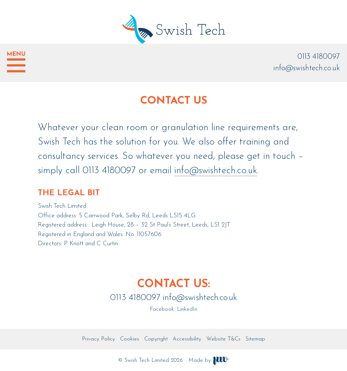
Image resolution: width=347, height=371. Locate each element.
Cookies (129, 339)
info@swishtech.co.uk (306, 68)
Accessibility (187, 339)
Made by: (208, 360)
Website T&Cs (223, 339)
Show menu (16, 61)
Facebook (162, 309)
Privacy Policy (98, 339)
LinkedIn (186, 309)
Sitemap (255, 339)
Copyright (156, 339)
